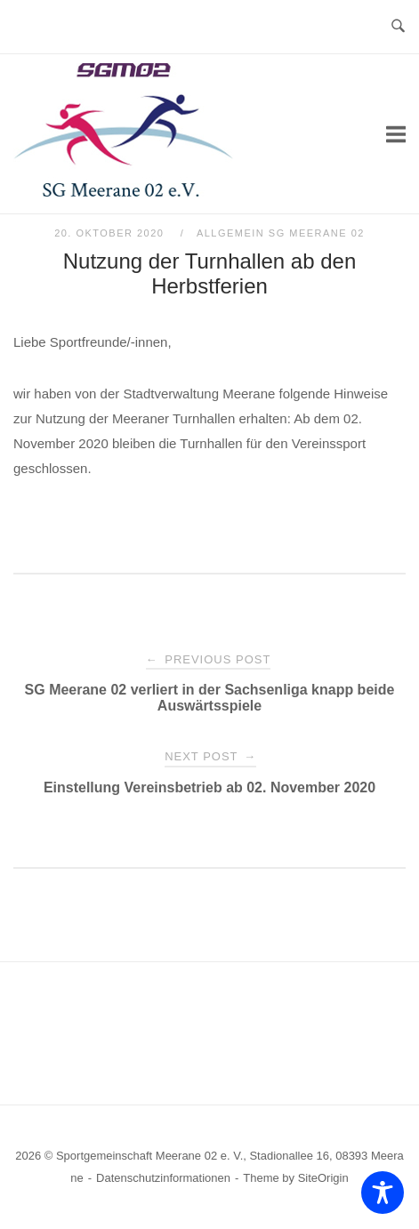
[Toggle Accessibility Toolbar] (382, 1192)
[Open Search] (398, 27)
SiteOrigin (323, 1178)
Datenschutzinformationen (163, 1178)
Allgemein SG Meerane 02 (281, 233)
